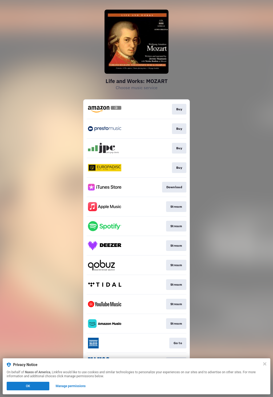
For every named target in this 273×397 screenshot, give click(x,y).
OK (28, 386)
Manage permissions (71, 386)
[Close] (264, 364)
